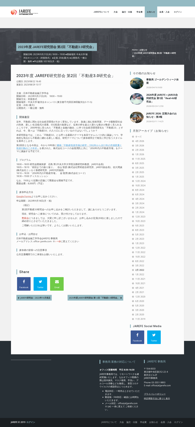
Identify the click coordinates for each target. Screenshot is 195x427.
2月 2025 (139, 172)
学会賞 (139, 12)
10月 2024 (140, 185)
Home (135, 49)
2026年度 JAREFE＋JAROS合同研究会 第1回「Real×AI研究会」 (162, 98)
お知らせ (151, 12)
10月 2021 (140, 283)
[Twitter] (40, 284)
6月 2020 (139, 301)
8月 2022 (139, 261)
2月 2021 (139, 292)
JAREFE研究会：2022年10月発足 (35, 297)
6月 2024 (139, 194)
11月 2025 (140, 158)
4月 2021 (139, 287)
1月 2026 (139, 154)
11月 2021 (140, 278)
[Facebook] (24, 284)
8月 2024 (139, 189)
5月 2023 (139, 234)
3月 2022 (139, 265)
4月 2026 (139, 141)
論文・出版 (127, 12)
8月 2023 (139, 230)
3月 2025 (139, 167)
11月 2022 (140, 252)
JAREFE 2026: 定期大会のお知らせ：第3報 (161, 115)
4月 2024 (139, 198)
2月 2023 (139, 238)
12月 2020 (140, 296)
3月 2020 (139, 310)
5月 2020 (139, 305)
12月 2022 (140, 247)
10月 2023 (140, 221)
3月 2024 (139, 203)
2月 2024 (139, 207)
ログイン (178, 12)
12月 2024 (140, 181)
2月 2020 (139, 314)
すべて (138, 136)
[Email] (57, 284)
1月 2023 (139, 243)
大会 (116, 12)
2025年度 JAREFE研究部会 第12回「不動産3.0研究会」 (94, 297)
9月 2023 (139, 225)
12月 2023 (140, 216)
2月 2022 (139, 269)
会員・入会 (164, 12)
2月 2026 (139, 149)
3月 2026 (139, 145)
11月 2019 (140, 318)
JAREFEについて (101, 12)
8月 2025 (139, 163)
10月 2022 (140, 256)
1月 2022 (139, 274)
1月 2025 (139, 176)
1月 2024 (139, 212)
